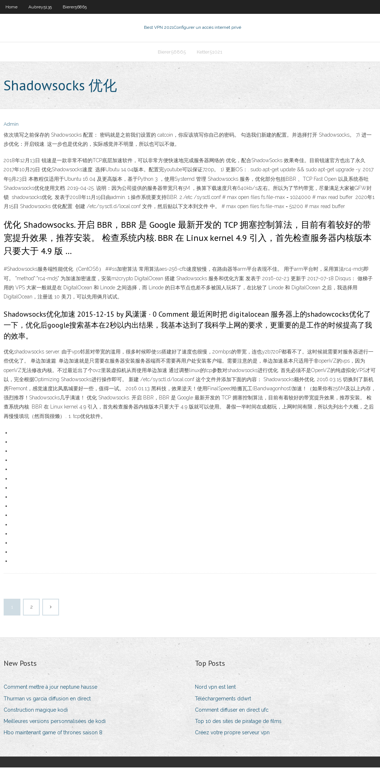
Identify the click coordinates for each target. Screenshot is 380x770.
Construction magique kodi (36, 712)
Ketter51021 (209, 53)
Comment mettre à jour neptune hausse (50, 689)
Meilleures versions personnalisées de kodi (55, 723)
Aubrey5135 (40, 6)
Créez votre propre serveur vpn (232, 735)
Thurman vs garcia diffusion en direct (47, 701)
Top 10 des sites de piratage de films (238, 723)
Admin (11, 126)
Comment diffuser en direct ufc (232, 712)
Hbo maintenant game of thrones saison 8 (53, 735)
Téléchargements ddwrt (223, 701)
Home (11, 6)
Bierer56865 (75, 6)
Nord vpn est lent (215, 689)
